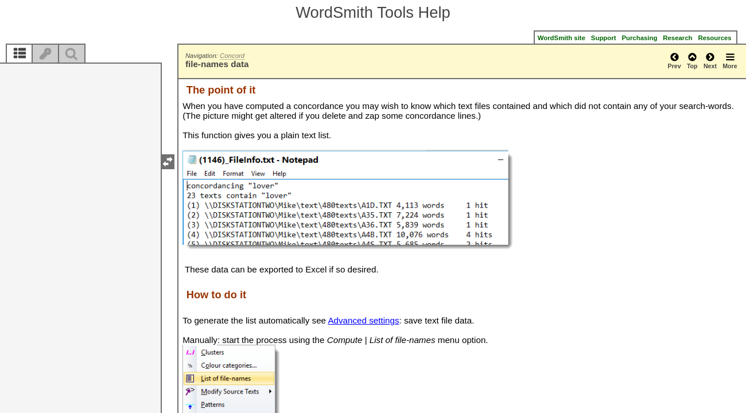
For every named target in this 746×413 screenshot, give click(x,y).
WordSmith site (561, 37)
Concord (232, 55)
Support (603, 37)
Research (677, 37)
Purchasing (639, 37)
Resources (715, 37)
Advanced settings (363, 320)
